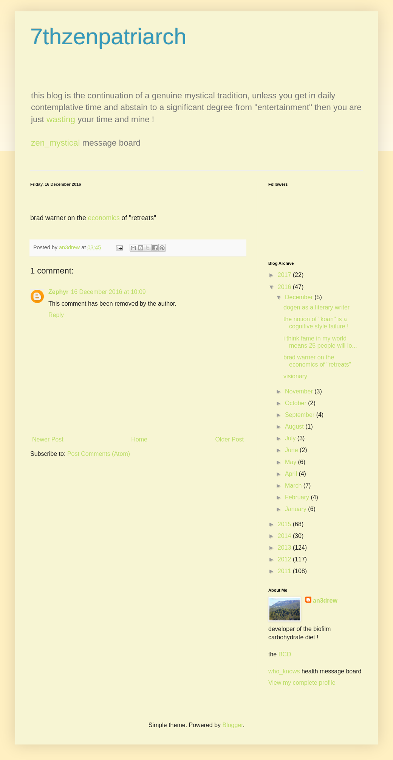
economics (104, 218)
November (299, 391)
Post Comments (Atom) (98, 454)
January (296, 509)
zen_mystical (55, 143)
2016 (285, 287)
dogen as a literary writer (316, 307)
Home (139, 439)
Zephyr (58, 292)
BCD (285, 654)
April (292, 474)
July (291, 438)
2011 (285, 571)
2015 (285, 524)
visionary (295, 376)
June (292, 450)
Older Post (229, 439)
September (300, 415)
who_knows (284, 671)
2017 (285, 275)
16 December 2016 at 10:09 (108, 292)
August (295, 426)
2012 (285, 559)
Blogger (232, 725)
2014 (285, 536)
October (296, 403)
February (298, 497)
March (294, 485)
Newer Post (47, 439)
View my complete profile (302, 682)
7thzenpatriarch (108, 36)
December (299, 297)
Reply (56, 315)
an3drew (325, 600)
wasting (60, 119)
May (291, 462)
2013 (285, 547)
